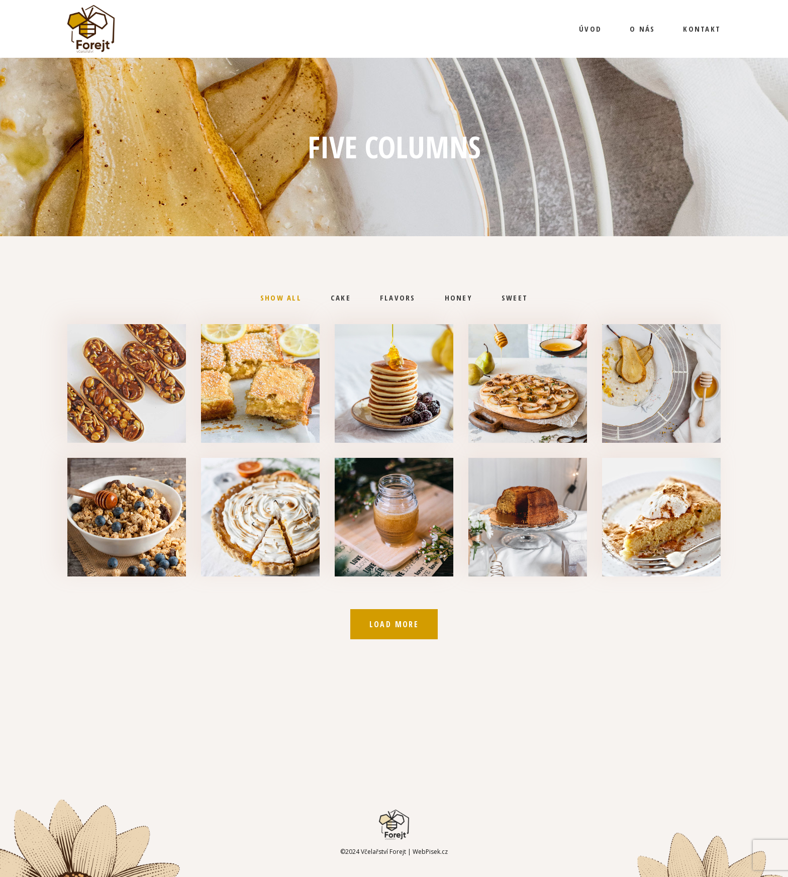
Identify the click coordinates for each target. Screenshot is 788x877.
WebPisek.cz (430, 851)
